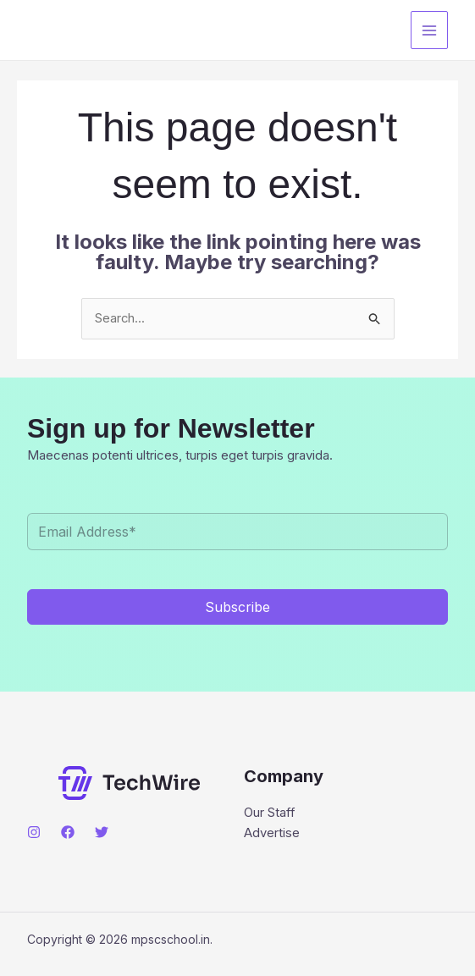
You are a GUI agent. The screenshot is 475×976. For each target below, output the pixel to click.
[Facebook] (68, 833)
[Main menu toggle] (430, 30)
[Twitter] (101, 833)
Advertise (272, 834)
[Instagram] (34, 833)
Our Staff (269, 814)
